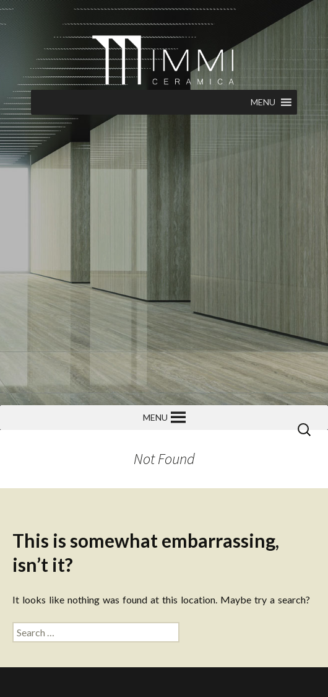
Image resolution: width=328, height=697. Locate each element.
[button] (263, 102)
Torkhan (130, 682)
